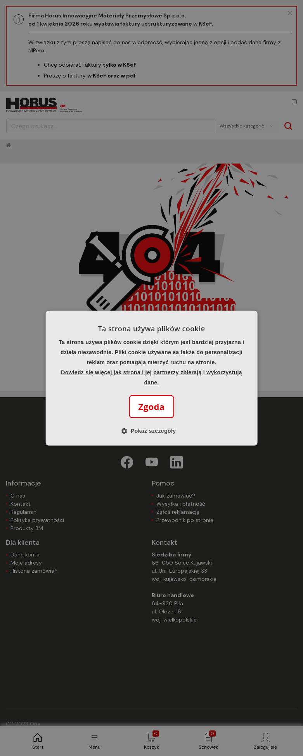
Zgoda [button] (152, 406)
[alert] (151, 378)
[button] (151, 431)
